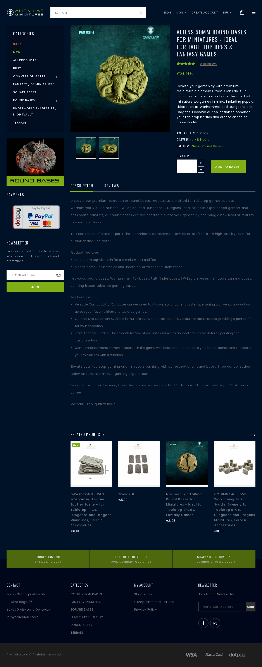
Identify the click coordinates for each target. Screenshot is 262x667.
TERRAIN (77, 632)
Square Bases (24, 92)
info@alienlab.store (23, 617)
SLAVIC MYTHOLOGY (87, 617)
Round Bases (24, 100)
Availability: (186, 133)
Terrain (19, 123)
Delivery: (183, 139)
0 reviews (208, 64)
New (17, 52)
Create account (204, 12)
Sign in (181, 12)
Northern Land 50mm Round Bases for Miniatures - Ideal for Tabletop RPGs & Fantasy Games (184, 504)
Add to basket (228, 167)
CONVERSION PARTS (86, 594)
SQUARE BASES (82, 609)
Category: (183, 146)
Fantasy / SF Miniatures (34, 84)
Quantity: (183, 156)
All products (24, 60)
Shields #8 (127, 494)
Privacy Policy (145, 609)
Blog (167, 12)
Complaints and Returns (154, 602)
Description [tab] (82, 186)
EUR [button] (227, 12)
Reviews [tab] (111, 186)
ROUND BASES (81, 625)
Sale (17, 44)
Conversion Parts (29, 76)
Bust (17, 68)
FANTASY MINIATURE (86, 602)
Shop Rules (143, 594)
